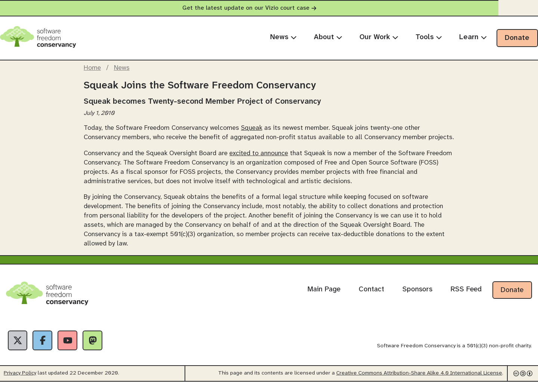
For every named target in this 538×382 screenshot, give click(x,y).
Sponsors (417, 289)
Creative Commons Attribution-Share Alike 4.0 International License (419, 373)
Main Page (323, 289)
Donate (517, 38)
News (122, 68)
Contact (371, 289)
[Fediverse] (94, 341)
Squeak (251, 128)
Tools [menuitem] (428, 37)
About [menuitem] (328, 37)
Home (92, 68)
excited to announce (258, 153)
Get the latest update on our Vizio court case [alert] (269, 8)
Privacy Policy (20, 373)
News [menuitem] (283, 37)
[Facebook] (43, 341)
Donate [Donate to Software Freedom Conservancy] (512, 290)
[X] (18, 341)
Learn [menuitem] (473, 37)
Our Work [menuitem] (378, 37)
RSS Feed (466, 289)
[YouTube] (69, 341)
